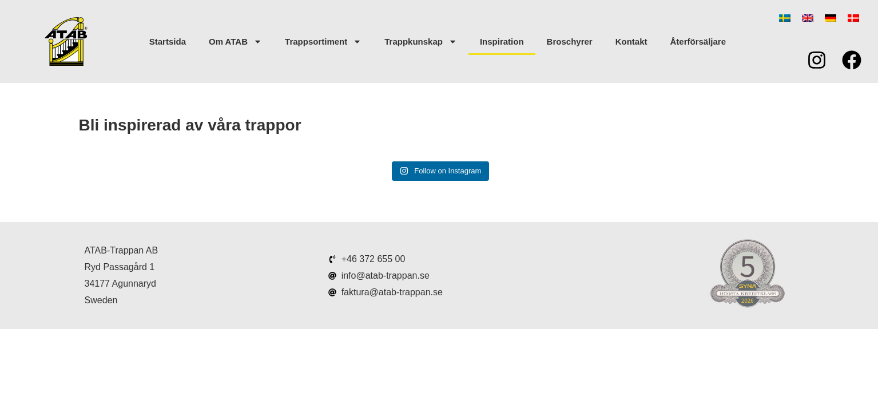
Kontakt (631, 41)
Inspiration (502, 41)
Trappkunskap (420, 41)
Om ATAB (235, 41)
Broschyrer (570, 41)
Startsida (167, 41)
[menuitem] (784, 18)
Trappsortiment (323, 41)
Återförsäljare (698, 41)
